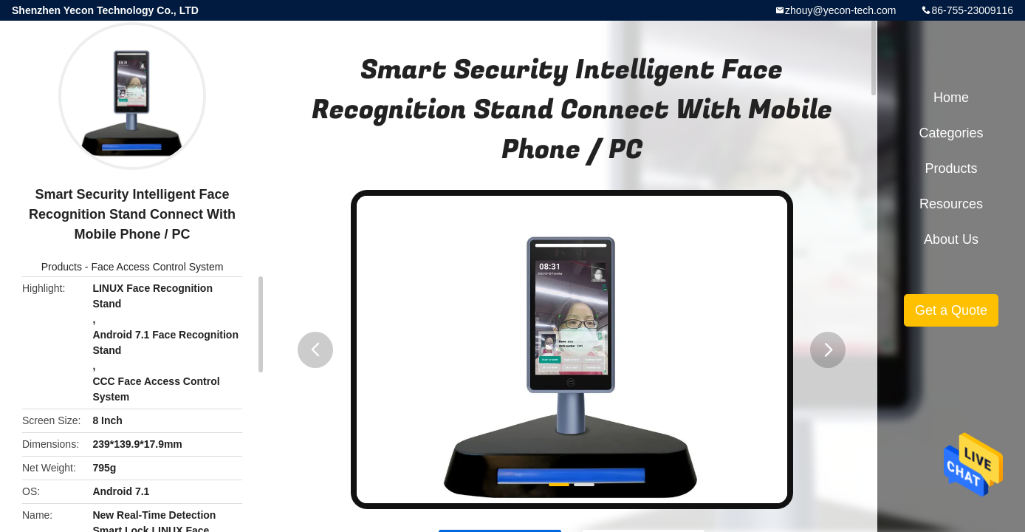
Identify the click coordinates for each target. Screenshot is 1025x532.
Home (951, 97)
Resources (951, 204)
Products (61, 267)
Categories (951, 133)
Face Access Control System (157, 267)
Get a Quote (951, 310)
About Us (951, 239)
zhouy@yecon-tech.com (840, 10)
